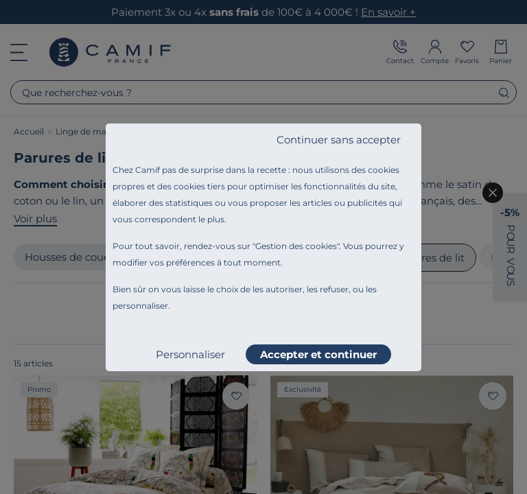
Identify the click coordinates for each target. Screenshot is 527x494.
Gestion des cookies (296, 246)
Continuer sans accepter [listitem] (339, 139)
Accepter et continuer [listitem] (318, 354)
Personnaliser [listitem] (190, 354)
